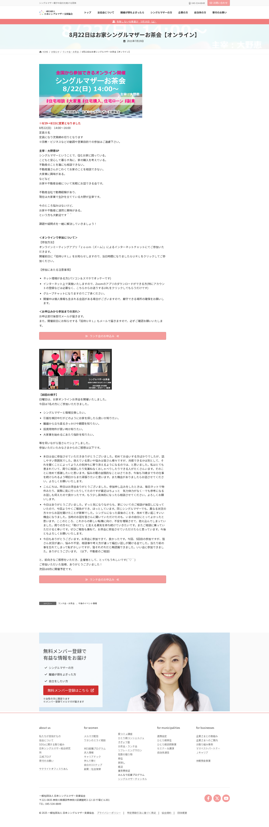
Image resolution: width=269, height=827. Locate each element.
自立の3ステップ (93, 787)
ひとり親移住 (164, 763)
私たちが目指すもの (50, 759)
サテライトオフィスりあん (53, 791)
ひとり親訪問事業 (166, 767)
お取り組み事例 (204, 767)
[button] (102, 336)
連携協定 (162, 759)
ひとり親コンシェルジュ (131, 761)
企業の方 (184, 133)
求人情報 (89, 775)
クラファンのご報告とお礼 (193, 147)
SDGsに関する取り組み (51, 767)
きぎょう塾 (124, 765)
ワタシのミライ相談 (95, 763)
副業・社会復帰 (92, 791)
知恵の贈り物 (125, 777)
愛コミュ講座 (125, 757)
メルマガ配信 (91, 759)
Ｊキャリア (202, 775)
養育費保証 (124, 793)
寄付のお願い (46, 783)
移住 (120, 781)
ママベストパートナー (208, 771)
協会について (46, 763)
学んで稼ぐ (90, 783)
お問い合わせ (219, 2)
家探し (121, 785)
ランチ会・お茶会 (66, 603)
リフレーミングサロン (130, 773)
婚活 (120, 789)
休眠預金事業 (203, 783)
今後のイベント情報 (87, 603)
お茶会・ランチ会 (127, 769)
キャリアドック (92, 779)
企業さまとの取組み (207, 759)
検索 (221, 97)
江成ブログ (45, 779)
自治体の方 (185, 140)
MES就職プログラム (95, 771)
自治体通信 (163, 775)
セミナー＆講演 (165, 771)
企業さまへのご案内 (207, 763)
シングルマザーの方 (190, 126)
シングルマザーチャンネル (132, 801)
